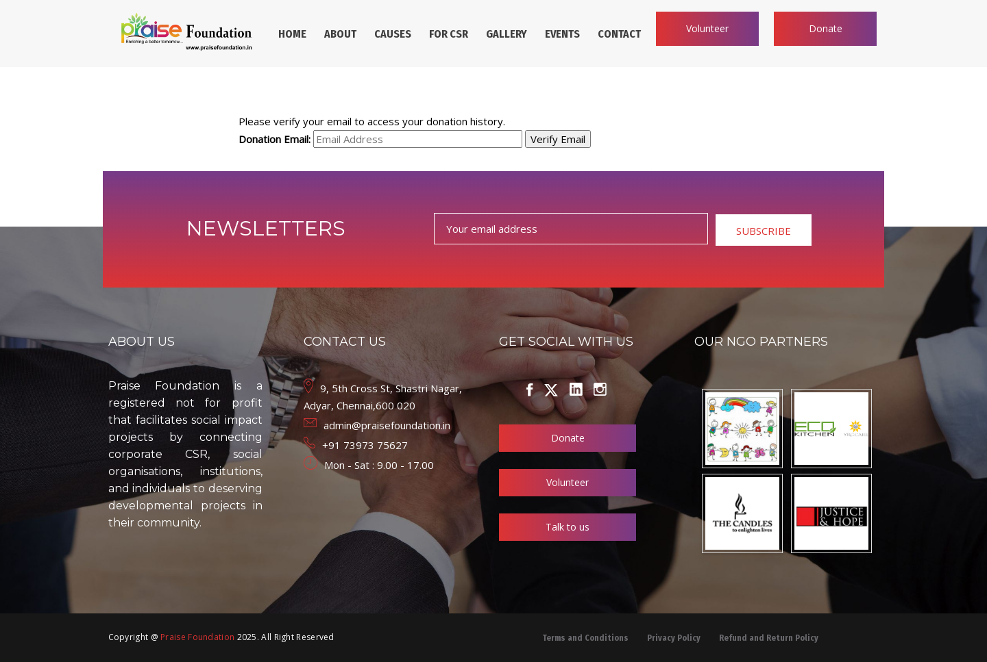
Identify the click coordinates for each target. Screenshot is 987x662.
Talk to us (567, 526)
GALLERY (506, 33)
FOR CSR (448, 33)
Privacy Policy (673, 638)
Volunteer (707, 28)
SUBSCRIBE (763, 231)
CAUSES (392, 33)
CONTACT (619, 33)
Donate (825, 28)
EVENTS (562, 33)
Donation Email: (274, 139)
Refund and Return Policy (768, 638)
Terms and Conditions (585, 638)
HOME (292, 33)
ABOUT (340, 33)
